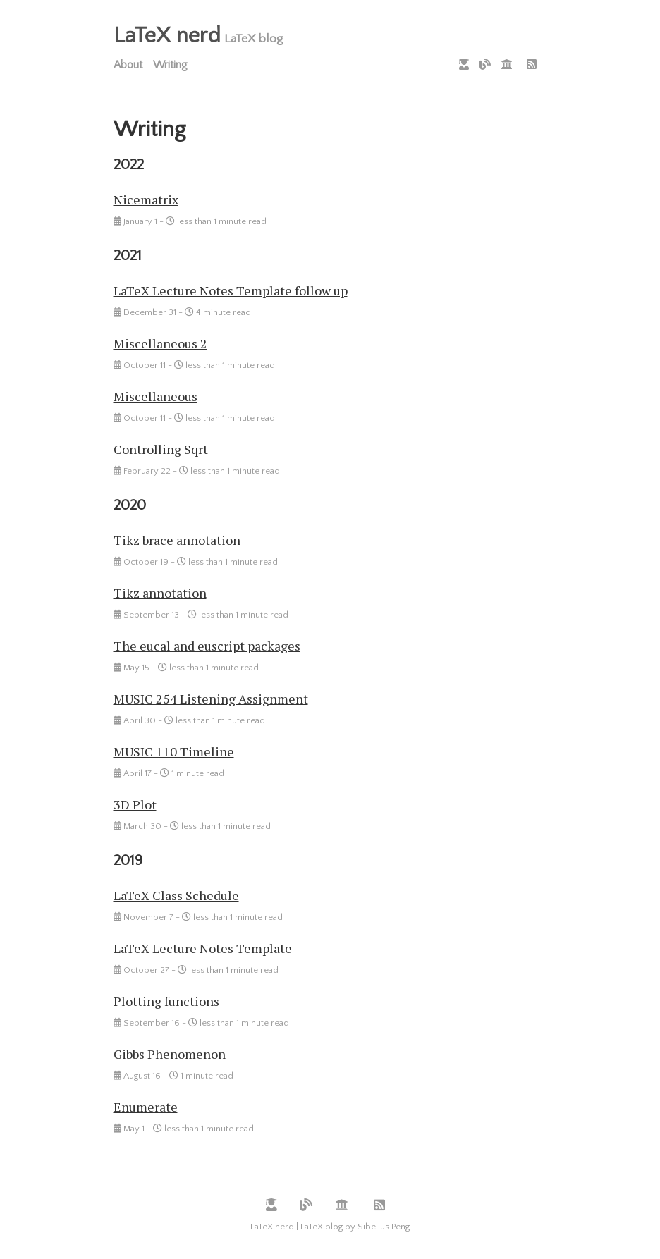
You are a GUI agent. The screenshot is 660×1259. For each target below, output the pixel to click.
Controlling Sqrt (161, 449)
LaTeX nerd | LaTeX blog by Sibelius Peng (330, 1227)
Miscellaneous (155, 396)
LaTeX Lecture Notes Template (203, 948)
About (128, 65)
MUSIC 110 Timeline (174, 751)
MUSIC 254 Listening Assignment (211, 698)
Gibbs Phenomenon (170, 1053)
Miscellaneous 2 (160, 343)
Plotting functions (166, 1001)
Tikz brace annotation (177, 540)
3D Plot (135, 804)
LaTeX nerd (167, 35)
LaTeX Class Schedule (176, 895)
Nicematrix (146, 199)
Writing (170, 65)
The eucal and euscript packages (207, 645)
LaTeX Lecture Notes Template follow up (231, 290)
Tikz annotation (160, 592)
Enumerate (146, 1106)
